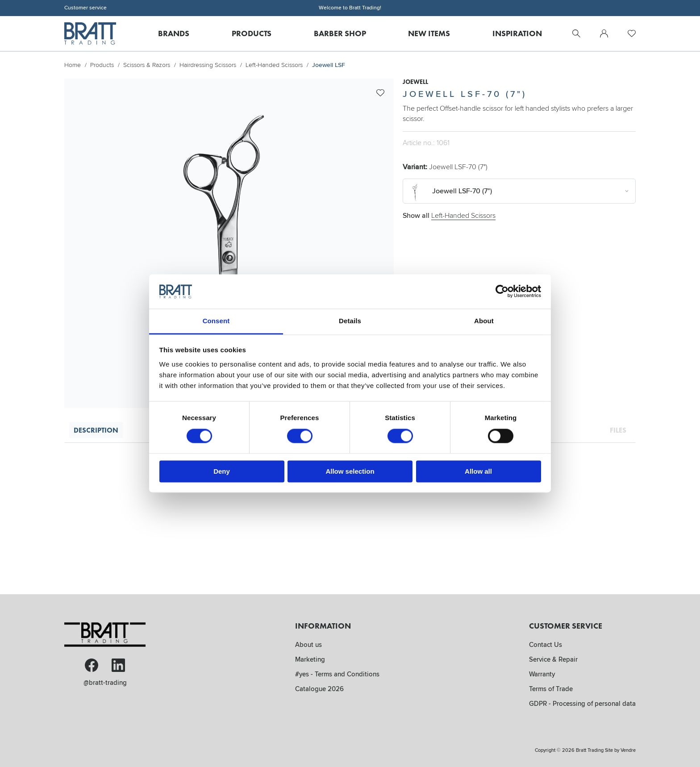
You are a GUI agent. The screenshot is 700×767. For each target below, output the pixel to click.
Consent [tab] (216, 321)
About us (308, 645)
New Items (429, 33)
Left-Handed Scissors (274, 65)
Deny (221, 471)
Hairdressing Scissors (207, 65)
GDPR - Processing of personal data (582, 704)
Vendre (628, 750)
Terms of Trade (551, 689)
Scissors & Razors (146, 65)
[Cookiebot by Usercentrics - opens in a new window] (502, 291)
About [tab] (484, 321)
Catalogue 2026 (319, 689)
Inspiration (517, 33)
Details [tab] (350, 321)
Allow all (478, 471)
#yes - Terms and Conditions (337, 674)
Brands (173, 33)
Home (72, 65)
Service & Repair (553, 659)
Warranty (542, 674)
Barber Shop (340, 33)
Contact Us (545, 645)
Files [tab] (618, 429)
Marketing (310, 659)
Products (251, 33)
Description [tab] (96, 429)
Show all (449, 215)
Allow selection (349, 471)
